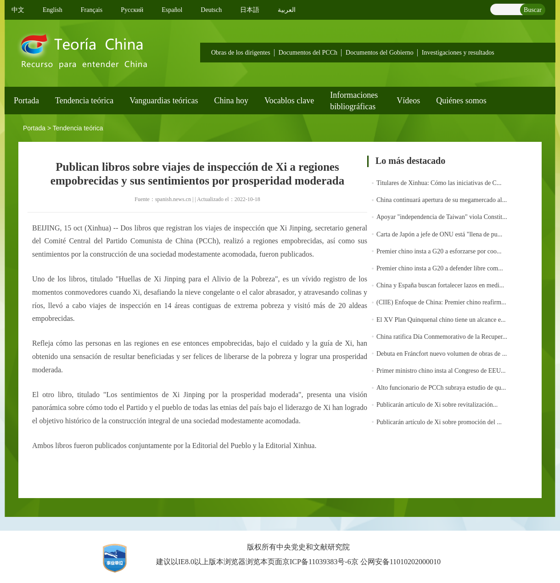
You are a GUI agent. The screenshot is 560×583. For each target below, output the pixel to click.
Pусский (132, 9)
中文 (17, 9)
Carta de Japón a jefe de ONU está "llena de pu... (439, 234)
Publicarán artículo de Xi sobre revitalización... (437, 404)
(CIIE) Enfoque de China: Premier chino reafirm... (441, 302)
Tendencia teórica (84, 100)
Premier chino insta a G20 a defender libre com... (439, 268)
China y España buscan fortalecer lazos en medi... (440, 285)
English (52, 9)
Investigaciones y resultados (458, 52)
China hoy (231, 100)
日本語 (249, 9)
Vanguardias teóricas (163, 100)
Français (91, 9)
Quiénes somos (461, 100)
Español (172, 9)
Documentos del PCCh (308, 52)
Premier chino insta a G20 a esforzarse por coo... (439, 251)
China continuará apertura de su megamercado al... (441, 199)
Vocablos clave (289, 100)
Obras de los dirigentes (240, 52)
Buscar (533, 9)
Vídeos (408, 100)
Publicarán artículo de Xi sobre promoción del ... (439, 422)
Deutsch (211, 9)
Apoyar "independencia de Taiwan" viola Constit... (441, 216)
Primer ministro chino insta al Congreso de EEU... (441, 370)
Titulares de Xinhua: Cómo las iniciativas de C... (438, 182)
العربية (287, 9)
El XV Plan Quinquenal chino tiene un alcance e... (441, 319)
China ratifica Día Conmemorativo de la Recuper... (441, 336)
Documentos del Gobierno (380, 52)
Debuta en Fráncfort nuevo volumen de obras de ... (441, 353)
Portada (26, 100)
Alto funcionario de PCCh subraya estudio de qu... (441, 387)
